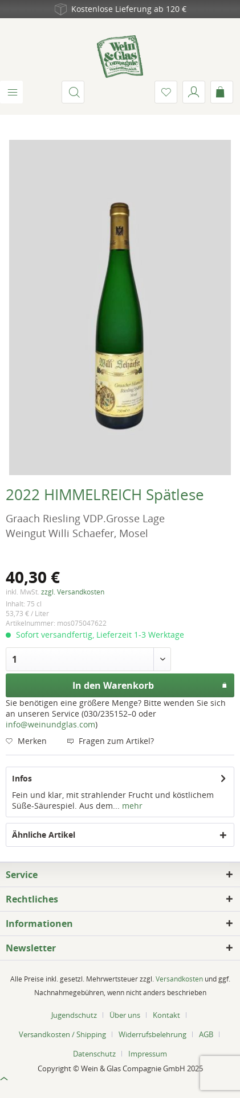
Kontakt (166, 1015)
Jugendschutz (74, 1015)
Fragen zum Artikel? (110, 740)
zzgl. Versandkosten (72, 592)
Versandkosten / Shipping (62, 1034)
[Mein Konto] (193, 92)
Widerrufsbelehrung (152, 1034)
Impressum (147, 1054)
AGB (206, 1034)
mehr (131, 805)
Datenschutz (94, 1054)
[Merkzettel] (165, 92)
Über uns (124, 1015)
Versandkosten (179, 979)
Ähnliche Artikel (43, 834)
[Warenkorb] (221, 92)
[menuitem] (11, 92)
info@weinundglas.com (50, 724)
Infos (22, 778)
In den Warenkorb (149, 684)
